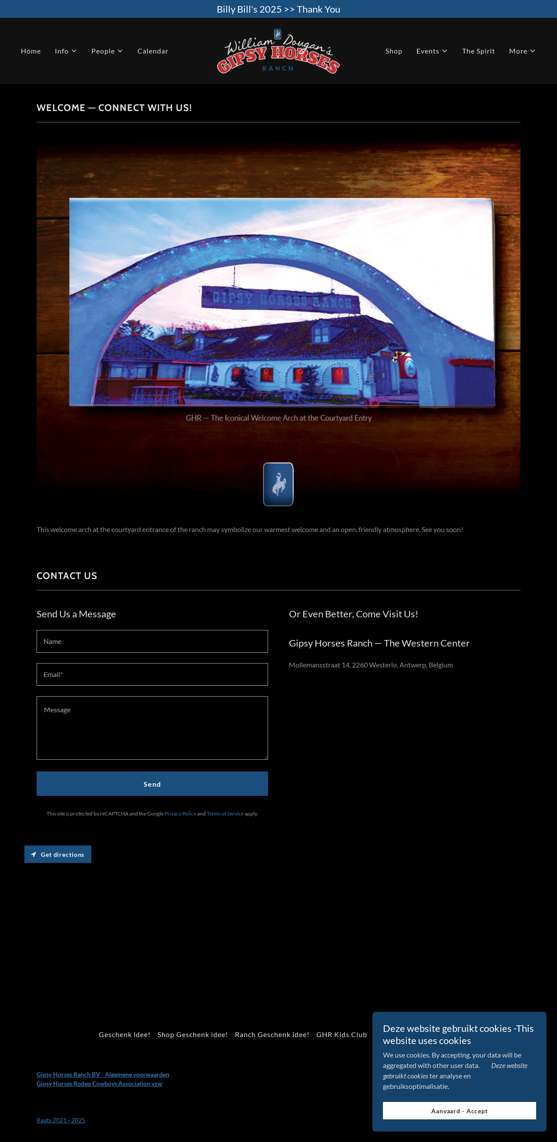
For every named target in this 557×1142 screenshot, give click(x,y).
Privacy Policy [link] (180, 813)
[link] (278, 50)
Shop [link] (394, 51)
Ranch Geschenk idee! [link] (272, 1034)
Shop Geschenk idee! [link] (193, 1034)
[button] (66, 51)
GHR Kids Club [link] (341, 1034)
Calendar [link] (153, 51)
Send (152, 784)
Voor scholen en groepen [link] (416, 1034)
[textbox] (152, 641)
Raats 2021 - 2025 (61, 1120)
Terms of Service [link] (225, 813)
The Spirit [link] (478, 51)
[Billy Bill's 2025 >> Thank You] (278, 9)
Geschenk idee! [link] (125, 1034)
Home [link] (31, 51)
